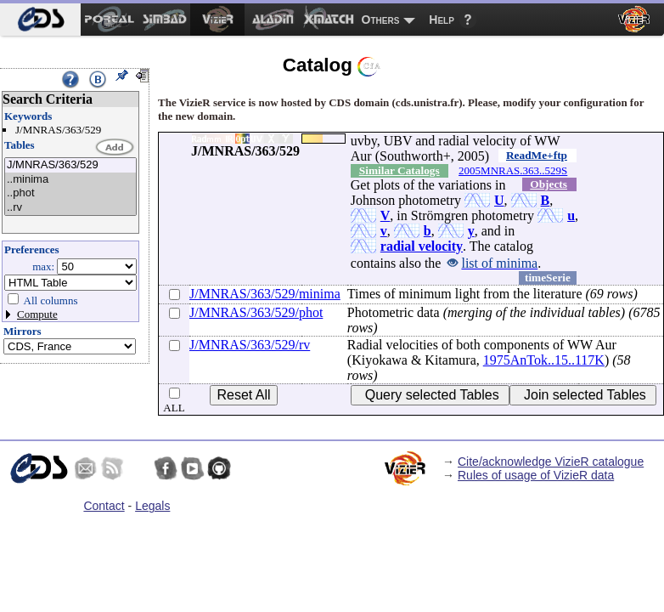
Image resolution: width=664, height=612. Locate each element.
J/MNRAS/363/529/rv (249, 344)
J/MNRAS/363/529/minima (264, 293)
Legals (152, 506)
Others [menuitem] (381, 19)
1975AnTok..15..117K (544, 360)
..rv (70, 208)
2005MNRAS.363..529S (513, 170)
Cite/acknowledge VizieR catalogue (551, 461)
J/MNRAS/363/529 (70, 165)
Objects (548, 184)
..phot (70, 193)
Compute (37, 314)
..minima (70, 180)
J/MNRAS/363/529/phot (256, 312)
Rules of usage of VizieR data (536, 475)
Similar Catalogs (399, 170)
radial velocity (421, 246)
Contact (103, 506)
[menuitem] (40, 19)
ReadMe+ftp (536, 155)
